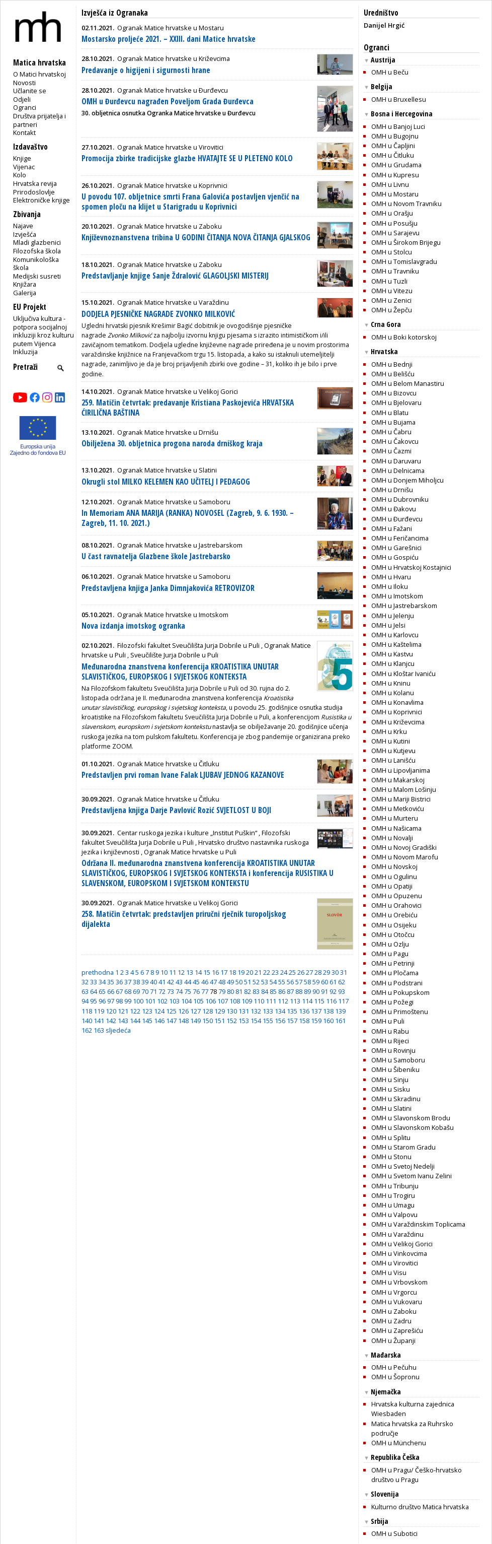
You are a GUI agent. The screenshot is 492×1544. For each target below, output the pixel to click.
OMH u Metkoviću (397, 808)
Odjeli (22, 99)
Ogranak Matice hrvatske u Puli (190, 851)
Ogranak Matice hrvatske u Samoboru (173, 501)
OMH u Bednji (392, 364)
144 (135, 1020)
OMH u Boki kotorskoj (404, 337)
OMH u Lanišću (393, 760)
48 (221, 981)
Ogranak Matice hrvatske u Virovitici (170, 147)
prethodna (97, 972)
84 (264, 991)
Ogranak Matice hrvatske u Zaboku (169, 226)
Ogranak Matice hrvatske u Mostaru (170, 27)
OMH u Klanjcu (393, 663)
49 (230, 981)
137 (316, 1011)
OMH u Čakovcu (395, 441)
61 (333, 981)
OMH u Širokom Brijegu (406, 242)
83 (256, 991)
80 (230, 991)
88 (298, 991)
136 (304, 1011)
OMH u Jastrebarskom (404, 605)
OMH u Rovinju (393, 1050)
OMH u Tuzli (389, 281)
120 (111, 1011)
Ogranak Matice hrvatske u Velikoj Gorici (177, 391)
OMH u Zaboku (394, 1311)
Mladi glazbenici (37, 242)
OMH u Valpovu (394, 1214)
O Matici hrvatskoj (39, 74)
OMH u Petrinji (393, 963)
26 (300, 972)
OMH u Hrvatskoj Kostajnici (411, 567)
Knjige (22, 158)
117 (343, 1000)
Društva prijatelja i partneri (39, 120)
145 (147, 1020)
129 (219, 1011)
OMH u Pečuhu (394, 1367)
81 (238, 991)
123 (147, 1011)
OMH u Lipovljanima (400, 770)
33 (93, 981)
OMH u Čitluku (392, 155)
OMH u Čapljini (393, 145)
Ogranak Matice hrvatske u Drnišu (167, 432)
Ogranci (24, 107)
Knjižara (24, 284)
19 (240, 972)
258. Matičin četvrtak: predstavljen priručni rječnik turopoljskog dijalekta (183, 919)
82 (247, 991)
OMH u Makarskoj (398, 779)
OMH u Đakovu (393, 508)
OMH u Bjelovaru (396, 402)
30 (335, 972)
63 (85, 991)
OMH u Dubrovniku (400, 499)
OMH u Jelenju (392, 615)
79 (221, 991)
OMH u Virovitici (394, 1262)
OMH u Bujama (393, 422)
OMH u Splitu (391, 1137)
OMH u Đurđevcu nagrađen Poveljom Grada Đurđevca (167, 101)
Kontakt (24, 132)
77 (204, 991)
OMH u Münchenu (398, 1442)
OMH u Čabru (391, 431)
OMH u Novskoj (394, 866)
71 (153, 991)
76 (196, 991)
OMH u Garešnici (396, 547)
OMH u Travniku (395, 271)
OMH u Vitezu (392, 290)
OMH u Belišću (393, 373)
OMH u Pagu (389, 953)
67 (119, 991)
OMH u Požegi (392, 1001)
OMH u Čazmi (391, 450)
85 (273, 991)
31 (343, 972)
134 (280, 1011)
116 (331, 1000)
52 (256, 981)
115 (319, 1000)
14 (198, 972)
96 (102, 1000)
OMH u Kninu (391, 683)
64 (93, 991)
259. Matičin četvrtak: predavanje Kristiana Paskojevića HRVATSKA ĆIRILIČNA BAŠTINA (187, 407)
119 (99, 1011)
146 (159, 1020)
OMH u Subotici (394, 1533)
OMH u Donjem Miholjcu (407, 480)
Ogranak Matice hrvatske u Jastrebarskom (179, 545)
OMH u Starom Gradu (403, 1147)
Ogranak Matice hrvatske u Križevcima (173, 58)
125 (171, 1011)
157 (292, 1020)
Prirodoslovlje (34, 191)
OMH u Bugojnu (395, 136)
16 (215, 972)
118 (86, 1011)
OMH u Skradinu (396, 1098)
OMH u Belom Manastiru (407, 383)
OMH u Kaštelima (396, 644)
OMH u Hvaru (391, 576)
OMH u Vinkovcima (399, 1253)
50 (238, 981)
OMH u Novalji (392, 837)
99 (127, 1000)
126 (183, 1011)
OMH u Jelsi (388, 625)
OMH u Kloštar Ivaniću (403, 673)
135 (292, 1011)
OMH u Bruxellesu (398, 99)
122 (135, 1011)
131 (243, 1011)
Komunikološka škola (36, 264)
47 (213, 981)
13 (189, 972)
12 (181, 972)
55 (281, 981)
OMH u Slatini (391, 1108)
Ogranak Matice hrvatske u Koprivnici (172, 185)
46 (204, 981)
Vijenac (24, 166)
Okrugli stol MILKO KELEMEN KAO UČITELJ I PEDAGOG (165, 482)
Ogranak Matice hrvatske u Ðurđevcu (172, 90)
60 (324, 981)
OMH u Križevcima (398, 721)
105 (198, 1000)
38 (136, 981)
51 (247, 981)
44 (187, 981)
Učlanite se (29, 90)
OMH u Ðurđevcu (397, 518)
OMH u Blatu (389, 412)
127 (195, 1011)
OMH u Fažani (391, 528)
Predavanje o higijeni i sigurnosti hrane (145, 70)
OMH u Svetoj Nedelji (403, 1166)
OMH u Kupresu (395, 174)
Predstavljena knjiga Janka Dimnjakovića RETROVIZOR (168, 588)
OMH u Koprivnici (396, 711)
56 (290, 981)
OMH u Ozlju (390, 944)
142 (111, 1020)
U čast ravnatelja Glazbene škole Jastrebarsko (155, 556)
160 (328, 1020)
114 (307, 1000)
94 (85, 1000)
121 (123, 1011)
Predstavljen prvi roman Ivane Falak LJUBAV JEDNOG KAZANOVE (182, 775)
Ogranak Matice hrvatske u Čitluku (168, 763)
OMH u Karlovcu (395, 634)
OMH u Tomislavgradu (404, 261)
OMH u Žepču (391, 309)
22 (266, 972)
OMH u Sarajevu (395, 232)
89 (307, 991)
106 (210, 1000)
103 (174, 1000)
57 (298, 981)
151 (219, 1020)
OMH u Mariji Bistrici (401, 798)
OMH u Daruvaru (396, 460)
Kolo (19, 174)
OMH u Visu (388, 1272)
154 (256, 1020)
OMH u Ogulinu (394, 876)
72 (162, 991)
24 (283, 972)
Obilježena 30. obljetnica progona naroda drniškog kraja (172, 443)
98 (119, 1000)
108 (234, 1000)
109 (246, 1000)
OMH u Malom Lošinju (403, 789)
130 (231, 1011)
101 (150, 1000)
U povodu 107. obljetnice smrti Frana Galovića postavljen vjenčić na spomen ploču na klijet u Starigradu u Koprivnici (190, 201)
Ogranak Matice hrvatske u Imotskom (172, 614)
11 (172, 972)
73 (170, 991)
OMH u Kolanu (392, 692)
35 (110, 981)
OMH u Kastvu (392, 653)
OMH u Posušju (394, 223)
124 (159, 1011)
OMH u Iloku (389, 586)
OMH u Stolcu (391, 251)
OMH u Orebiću (394, 914)
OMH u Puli (387, 1021)
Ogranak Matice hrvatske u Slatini (167, 470)
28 (317, 972)
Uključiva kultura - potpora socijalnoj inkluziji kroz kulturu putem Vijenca (43, 331)
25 (292, 972)
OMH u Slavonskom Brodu (410, 1117)
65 (102, 991)
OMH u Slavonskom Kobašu (412, 1127)
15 (206, 972)
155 (268, 1020)
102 (162, 1000)
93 (341, 991)
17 (223, 972)
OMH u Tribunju (395, 1185)
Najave (23, 225)
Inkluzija (25, 351)
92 (333, 991)
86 (281, 991)
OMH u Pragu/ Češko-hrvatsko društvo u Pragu (416, 1474)
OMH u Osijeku (394, 924)
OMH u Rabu (390, 1031)
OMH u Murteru (394, 818)
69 (136, 991)
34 (102, 981)
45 (196, 981)
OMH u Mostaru (395, 193)
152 (231, 1020)
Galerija (24, 292)
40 (153, 981)
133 (268, 1011)
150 (207, 1020)
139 (340, 1011)
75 (187, 991)
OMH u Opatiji (392, 886)
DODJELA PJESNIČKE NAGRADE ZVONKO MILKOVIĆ (158, 314)
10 (164, 972)
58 (307, 981)
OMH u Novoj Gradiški (404, 847)
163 (99, 1030)
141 (99, 1020)
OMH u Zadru (391, 1320)
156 (280, 1020)
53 (264, 981)
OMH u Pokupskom (400, 992)
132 (256, 1011)
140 (86, 1020)
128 (207, 1011)
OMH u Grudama (396, 164)
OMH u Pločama (395, 972)
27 (309, 972)
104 (186, 1000)
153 (243, 1020)
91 (324, 991)
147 (171, 1020)
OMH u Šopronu (395, 1376)
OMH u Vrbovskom (399, 1282)
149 (195, 1020)
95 (93, 1000)
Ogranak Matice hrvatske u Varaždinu (173, 302)
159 (316, 1020)
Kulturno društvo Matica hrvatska (420, 1506)
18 (232, 972)
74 (179, 991)
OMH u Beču (389, 72)
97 (110, 1000)
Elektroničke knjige (41, 200)
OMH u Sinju (389, 1079)
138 (328, 1011)
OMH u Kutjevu (393, 750)
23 (275, 972)
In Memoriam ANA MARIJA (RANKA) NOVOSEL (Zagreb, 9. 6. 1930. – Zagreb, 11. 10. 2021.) (187, 518)
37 (127, 981)
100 (138, 1000)
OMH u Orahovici (396, 905)
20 (249, 972)
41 (162, 981)
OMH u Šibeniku (395, 1069)
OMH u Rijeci (390, 1040)
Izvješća (24, 234)
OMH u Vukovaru (396, 1301)
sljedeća (118, 1030)
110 (259, 1000)
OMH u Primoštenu (399, 1011)
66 (110, 991)
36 (119, 981)
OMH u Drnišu (392, 489)
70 (144, 991)
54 (273, 981)
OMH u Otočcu (393, 934)
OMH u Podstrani (397, 982)
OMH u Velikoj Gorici (402, 1243)
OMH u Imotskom (397, 595)
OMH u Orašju (392, 213)
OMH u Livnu (390, 184)
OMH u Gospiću (395, 557)
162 (86, 1030)
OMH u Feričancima (400, 538)
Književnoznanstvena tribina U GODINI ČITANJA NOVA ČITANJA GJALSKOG (195, 237)
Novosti (24, 82)
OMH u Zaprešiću (397, 1330)
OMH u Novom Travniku (406, 203)
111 (271, 1000)
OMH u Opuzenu (396, 895)
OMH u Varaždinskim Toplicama (418, 1224)
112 (283, 1000)
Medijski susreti (37, 276)
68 (127, 991)
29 (326, 972)
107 (222, 1000)
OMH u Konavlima (397, 702)
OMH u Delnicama (398, 470)
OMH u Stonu (391, 1156)
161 (340, 1020)
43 (179, 981)
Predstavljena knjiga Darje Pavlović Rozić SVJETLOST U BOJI (176, 810)
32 (85, 981)
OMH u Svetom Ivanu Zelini (411, 1175)
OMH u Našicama (396, 828)
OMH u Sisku (390, 1089)
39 (144, 981)
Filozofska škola (37, 250)
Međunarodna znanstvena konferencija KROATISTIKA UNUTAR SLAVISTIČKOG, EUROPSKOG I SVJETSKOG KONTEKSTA (180, 671)
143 (123, 1020)
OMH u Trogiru (393, 1195)
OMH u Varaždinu (397, 1234)
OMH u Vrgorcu (394, 1292)
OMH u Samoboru (398, 1059)
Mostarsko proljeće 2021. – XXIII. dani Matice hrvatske (168, 39)
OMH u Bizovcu (394, 392)
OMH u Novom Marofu (404, 856)
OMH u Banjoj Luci (398, 126)
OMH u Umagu (393, 1205)
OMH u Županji (393, 1340)
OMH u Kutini (390, 741)
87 (290, 991)
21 (258, 972)
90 (315, 991)
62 (341, 981)
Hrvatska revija (35, 183)
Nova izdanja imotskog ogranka (133, 626)
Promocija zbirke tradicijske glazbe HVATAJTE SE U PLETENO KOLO (187, 158)
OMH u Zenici (391, 300)
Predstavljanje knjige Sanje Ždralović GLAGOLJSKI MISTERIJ (175, 276)
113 (295, 1000)
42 (170, 981)
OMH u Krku (389, 731)
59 (315, 981)
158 (304, 1020)
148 (183, 1020)
